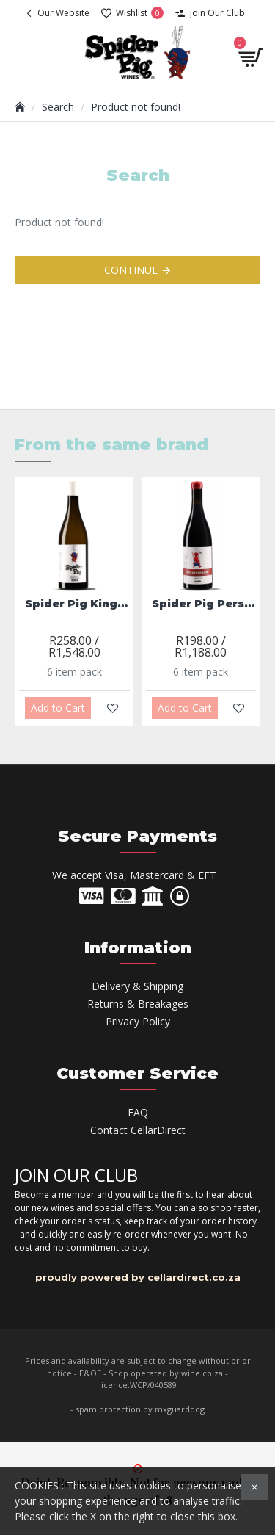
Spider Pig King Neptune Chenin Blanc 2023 (77, 603)
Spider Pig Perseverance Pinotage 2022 (204, 603)
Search (58, 107)
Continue (131, 270)
